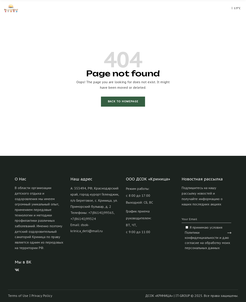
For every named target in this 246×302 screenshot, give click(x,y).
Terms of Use (18, 296)
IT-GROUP (183, 296)
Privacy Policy (41, 296)
